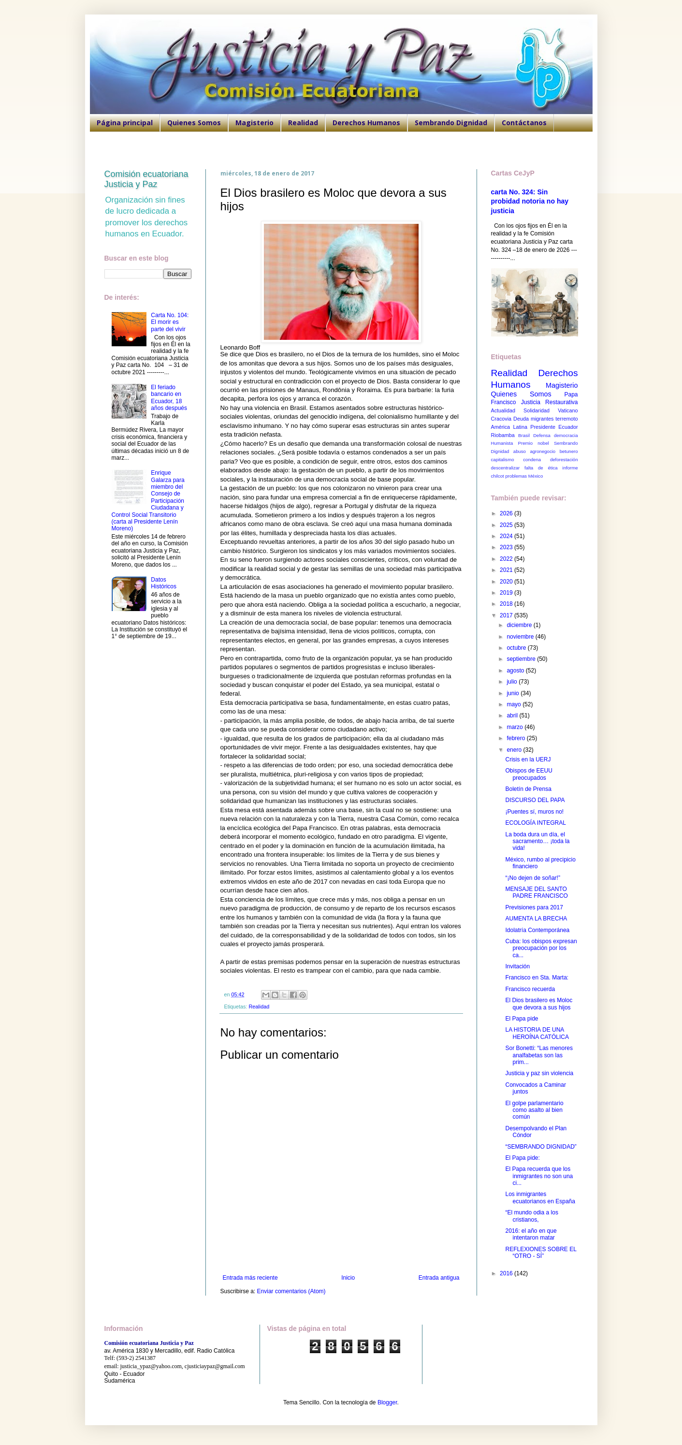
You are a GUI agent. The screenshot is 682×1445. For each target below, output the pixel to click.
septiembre (522, 659)
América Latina (509, 427)
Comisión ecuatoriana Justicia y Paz (146, 179)
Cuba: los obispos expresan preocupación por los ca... (541, 948)
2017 (507, 615)
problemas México (524, 476)
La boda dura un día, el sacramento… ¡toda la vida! (537, 841)
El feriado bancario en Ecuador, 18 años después (169, 397)
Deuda (521, 419)
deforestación (564, 459)
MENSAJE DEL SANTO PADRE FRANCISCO (536, 892)
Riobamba (503, 435)
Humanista (502, 443)
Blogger (387, 1402)
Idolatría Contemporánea (537, 930)
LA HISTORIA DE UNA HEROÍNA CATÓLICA (536, 1033)
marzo (515, 727)
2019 (507, 592)
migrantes (542, 419)
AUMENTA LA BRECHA (536, 918)
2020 (507, 581)
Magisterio (254, 122)
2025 (507, 525)
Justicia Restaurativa (549, 402)
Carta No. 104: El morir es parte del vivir (170, 322)
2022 (507, 558)
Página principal (125, 122)
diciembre (520, 625)
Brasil (524, 435)
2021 (507, 570)
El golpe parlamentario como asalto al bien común (534, 1110)
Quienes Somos (194, 122)
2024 (507, 536)
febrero (516, 738)
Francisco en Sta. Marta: (536, 977)
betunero (569, 451)
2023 (507, 547)
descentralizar (505, 467)
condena (532, 459)
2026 (507, 513)
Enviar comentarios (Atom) (291, 1291)
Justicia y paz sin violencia (539, 1073)
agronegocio (542, 451)
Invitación (517, 966)
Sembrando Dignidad (451, 122)
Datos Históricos (163, 583)
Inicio (348, 1277)
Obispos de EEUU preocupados (528, 774)
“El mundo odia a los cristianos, (531, 1216)
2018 (507, 603)
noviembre (521, 636)
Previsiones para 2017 (534, 907)
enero (515, 749)
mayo (514, 704)
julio (513, 681)
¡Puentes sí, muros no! (534, 811)
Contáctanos (524, 122)
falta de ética (541, 467)
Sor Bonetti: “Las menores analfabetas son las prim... (538, 1055)
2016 (507, 1273)
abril (513, 715)
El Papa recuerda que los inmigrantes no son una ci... (539, 1176)
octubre (517, 647)
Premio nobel (533, 443)
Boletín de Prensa (528, 789)
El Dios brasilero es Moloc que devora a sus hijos (538, 1003)
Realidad (303, 122)
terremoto (566, 419)
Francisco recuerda (530, 989)
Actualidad (503, 410)
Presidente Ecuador (554, 427)
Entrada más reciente (250, 1277)
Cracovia (501, 419)
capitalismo (502, 459)
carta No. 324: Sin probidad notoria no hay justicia (530, 201)
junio (514, 693)
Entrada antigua (439, 1277)
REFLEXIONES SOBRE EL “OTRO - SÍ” (540, 1252)
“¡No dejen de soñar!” (532, 878)
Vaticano (568, 410)
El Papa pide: (522, 1157)
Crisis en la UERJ (528, 759)
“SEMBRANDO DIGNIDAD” (540, 1146)
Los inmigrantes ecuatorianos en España (540, 1197)
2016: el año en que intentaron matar (530, 1234)
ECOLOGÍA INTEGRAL (535, 822)
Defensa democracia (555, 435)
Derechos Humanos (366, 122)
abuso (519, 451)
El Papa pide (521, 1018)
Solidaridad (536, 410)
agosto (516, 670)
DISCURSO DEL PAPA (535, 800)
